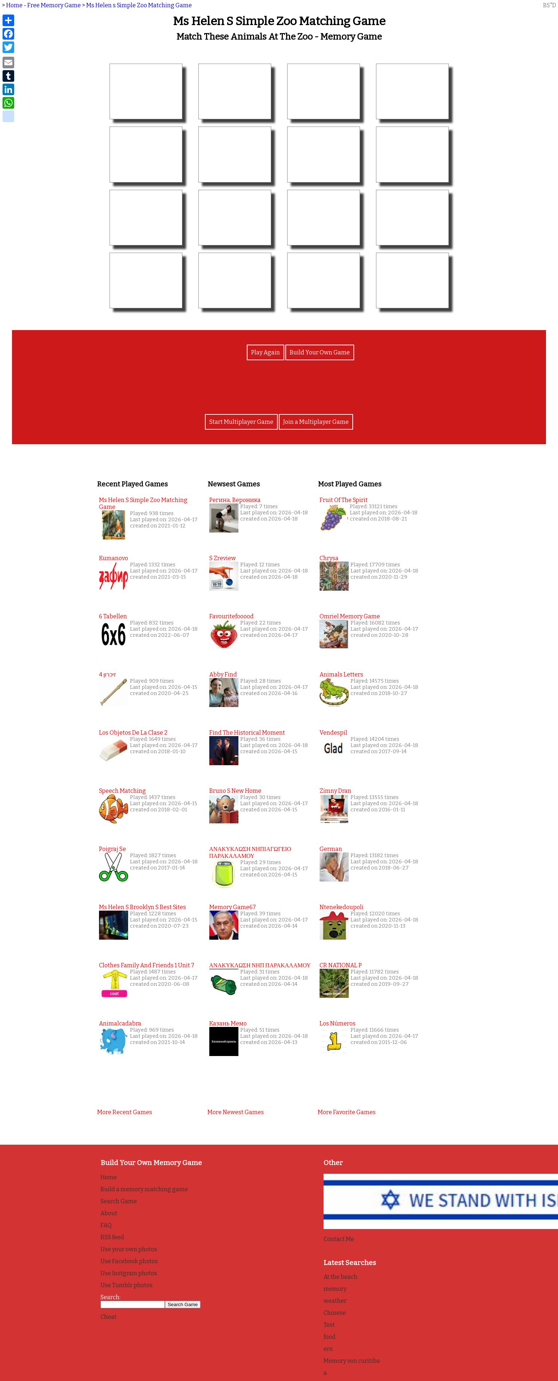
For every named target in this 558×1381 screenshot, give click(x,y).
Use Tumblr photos (126, 1285)
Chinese (335, 1312)
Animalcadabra (120, 1023)
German (331, 849)
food (330, 1336)
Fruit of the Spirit (344, 500)
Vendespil (333, 732)
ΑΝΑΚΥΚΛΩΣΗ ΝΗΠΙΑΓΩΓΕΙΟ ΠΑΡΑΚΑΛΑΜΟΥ (250, 852)
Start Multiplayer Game (241, 421)
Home (108, 1177)
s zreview (222, 558)
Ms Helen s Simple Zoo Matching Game (139, 5)
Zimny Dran (335, 790)
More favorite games (347, 1112)
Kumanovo (113, 558)
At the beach (340, 1276)
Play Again (265, 352)
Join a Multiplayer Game (316, 421)
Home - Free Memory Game (43, 5)
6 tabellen (113, 616)
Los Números (338, 1023)
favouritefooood (231, 616)
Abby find (223, 674)
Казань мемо (228, 1023)
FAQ (106, 1225)
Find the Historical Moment (247, 732)
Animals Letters (341, 674)
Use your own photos (128, 1249)
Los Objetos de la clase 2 (133, 732)
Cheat (108, 1316)
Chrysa (329, 558)
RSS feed (112, 1237)
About (108, 1213)
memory (335, 1288)
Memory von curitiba (352, 1360)
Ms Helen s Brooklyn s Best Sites (142, 907)
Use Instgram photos (128, 1273)
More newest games (235, 1112)
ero (328, 1348)
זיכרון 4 (107, 674)
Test (329, 1324)
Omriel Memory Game (350, 616)
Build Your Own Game (320, 352)
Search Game (118, 1201)
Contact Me (339, 1239)
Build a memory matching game (144, 1189)
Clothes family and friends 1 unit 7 (146, 965)
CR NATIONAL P (341, 965)
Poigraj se (112, 849)
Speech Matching (122, 790)
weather (335, 1300)
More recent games (124, 1112)
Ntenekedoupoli (342, 907)
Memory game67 (232, 907)
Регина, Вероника (235, 500)
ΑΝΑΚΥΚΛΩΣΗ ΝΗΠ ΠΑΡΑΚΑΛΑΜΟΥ (260, 965)
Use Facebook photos (129, 1261)
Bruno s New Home (235, 790)
